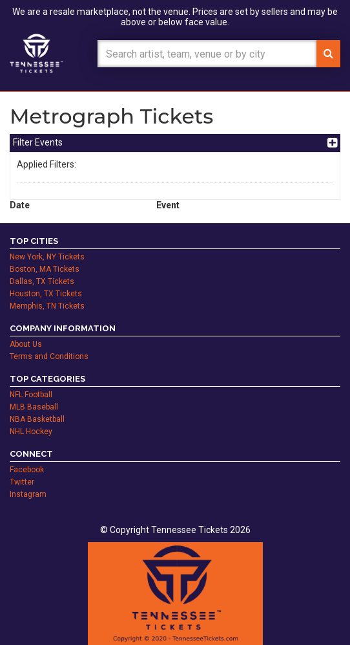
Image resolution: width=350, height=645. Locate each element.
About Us (26, 344)
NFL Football (31, 394)
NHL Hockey (31, 431)
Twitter (22, 481)
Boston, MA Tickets (44, 269)
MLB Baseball (34, 406)
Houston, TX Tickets (46, 293)
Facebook (27, 469)
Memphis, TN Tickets (47, 306)
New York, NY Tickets (47, 256)
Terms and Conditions (49, 356)
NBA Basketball (37, 419)
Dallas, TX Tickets (42, 281)
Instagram (28, 494)
